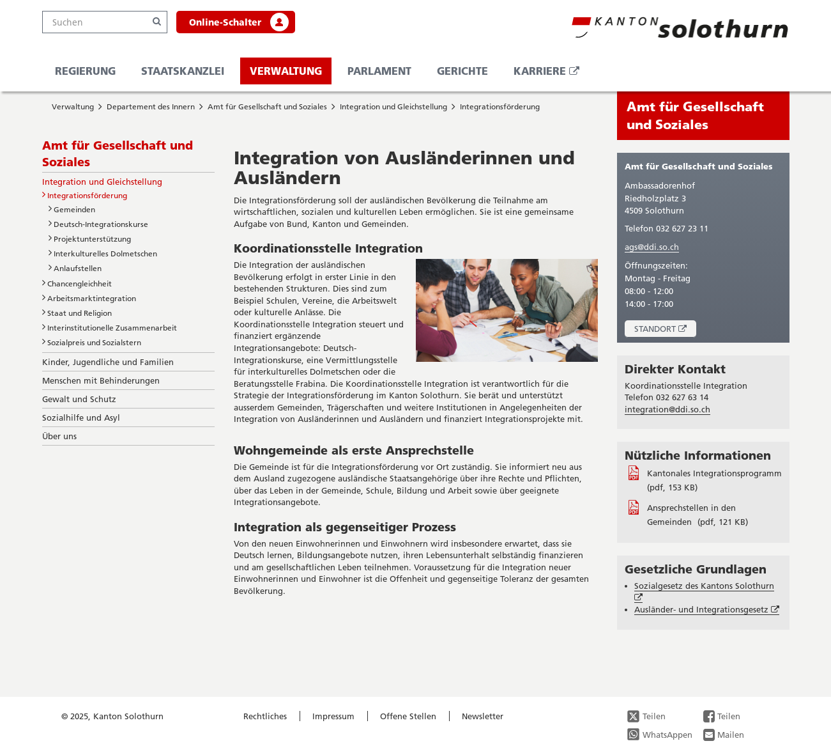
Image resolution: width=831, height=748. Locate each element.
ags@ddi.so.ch (652, 247)
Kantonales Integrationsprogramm (714, 473)
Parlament (379, 70)
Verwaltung (286, 70)
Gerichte (462, 70)
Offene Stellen (408, 716)
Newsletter (482, 716)
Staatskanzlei (182, 70)
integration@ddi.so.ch (667, 409)
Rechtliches (265, 716)
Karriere (551, 73)
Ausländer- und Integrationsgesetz (706, 609)
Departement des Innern (151, 106)
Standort (665, 330)
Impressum (333, 716)
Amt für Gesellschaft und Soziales (267, 106)
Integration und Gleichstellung (393, 106)
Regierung (85, 70)
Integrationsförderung (500, 106)
